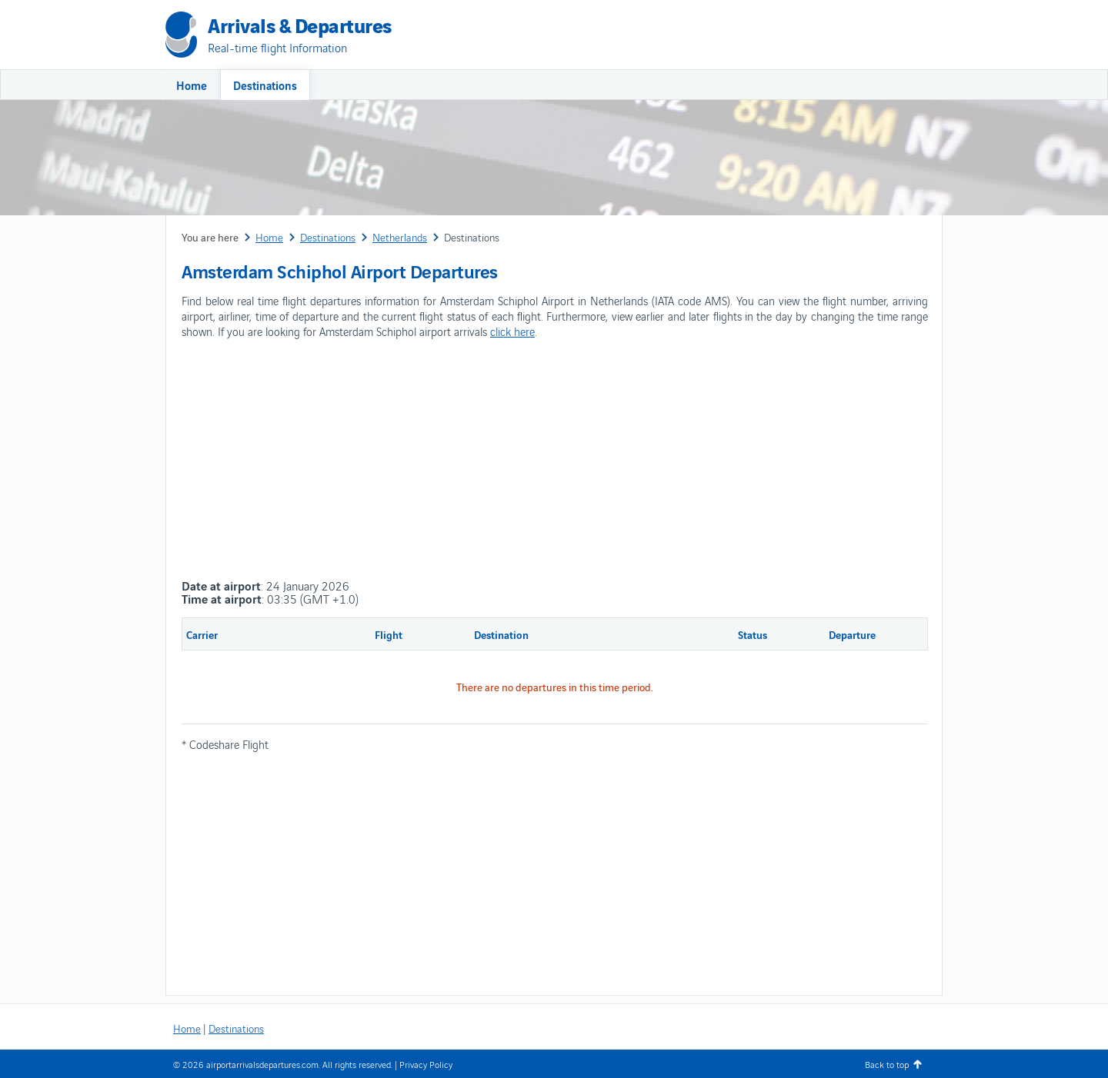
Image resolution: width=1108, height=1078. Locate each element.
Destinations (265, 84)
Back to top (887, 1063)
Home (191, 84)
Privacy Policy (425, 1063)
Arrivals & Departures (300, 24)
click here (512, 331)
